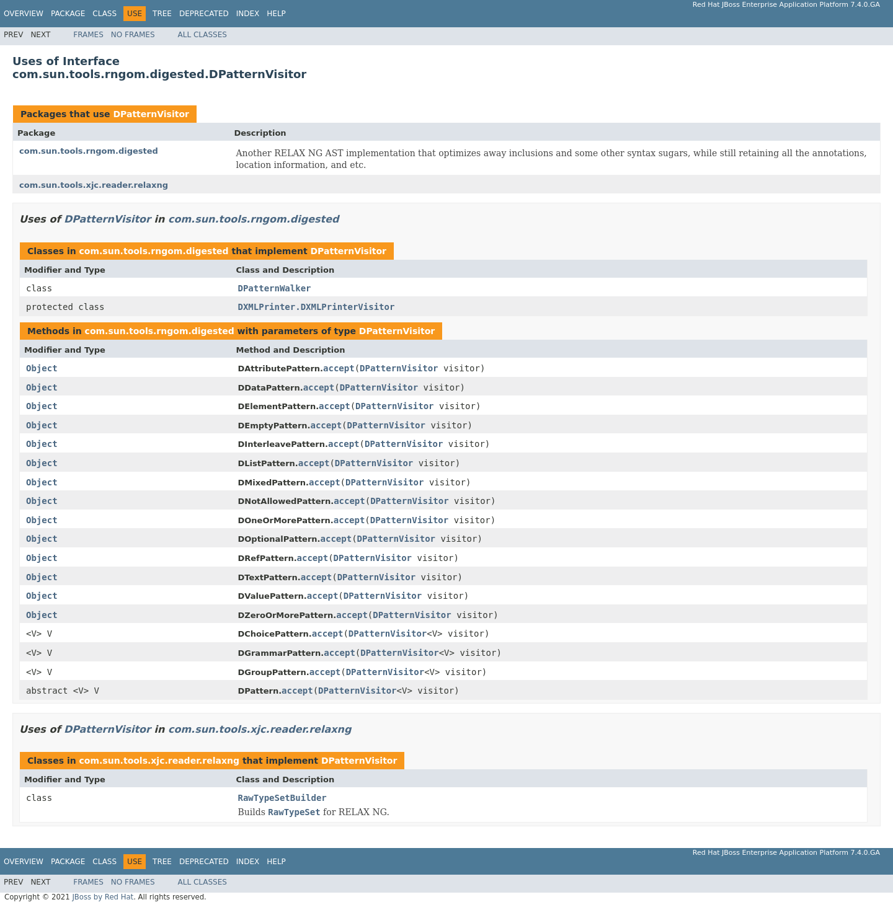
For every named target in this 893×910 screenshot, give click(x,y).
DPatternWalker (274, 288)
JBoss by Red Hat (102, 897)
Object (42, 368)
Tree (162, 13)
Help (276, 13)
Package (68, 13)
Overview (23, 13)
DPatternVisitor (151, 114)
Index (248, 13)
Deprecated (204, 13)
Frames (88, 34)
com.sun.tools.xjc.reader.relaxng (93, 185)
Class (104, 13)
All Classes (202, 34)
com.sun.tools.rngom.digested (88, 151)
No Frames (133, 34)
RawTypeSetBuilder (282, 798)
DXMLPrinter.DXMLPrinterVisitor (316, 307)
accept (339, 368)
